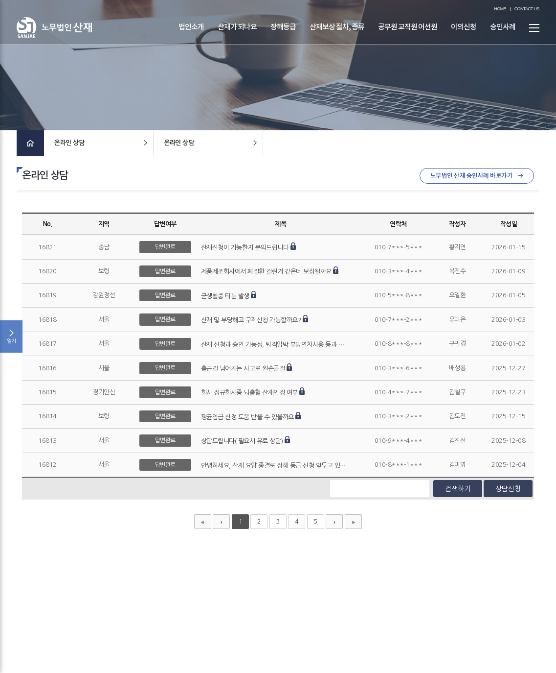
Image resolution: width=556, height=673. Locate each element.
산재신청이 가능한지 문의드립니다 (245, 248)
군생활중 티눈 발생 (225, 296)
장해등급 (283, 33)
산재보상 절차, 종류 (337, 33)
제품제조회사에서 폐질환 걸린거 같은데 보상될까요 (266, 272)
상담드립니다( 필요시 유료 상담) (242, 441)
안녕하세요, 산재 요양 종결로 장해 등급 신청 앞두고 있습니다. (280, 466)
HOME (500, 9)
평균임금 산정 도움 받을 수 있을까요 (247, 417)
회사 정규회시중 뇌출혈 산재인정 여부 (249, 393)
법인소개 (191, 33)
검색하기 (457, 489)
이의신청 (463, 33)
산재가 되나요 (237, 33)
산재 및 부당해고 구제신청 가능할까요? (251, 320)
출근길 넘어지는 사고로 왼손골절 (243, 369)
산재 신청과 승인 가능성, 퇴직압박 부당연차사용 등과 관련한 (278, 345)
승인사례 (502, 33)
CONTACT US (526, 9)
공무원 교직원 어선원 (407, 33)
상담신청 (508, 489)
